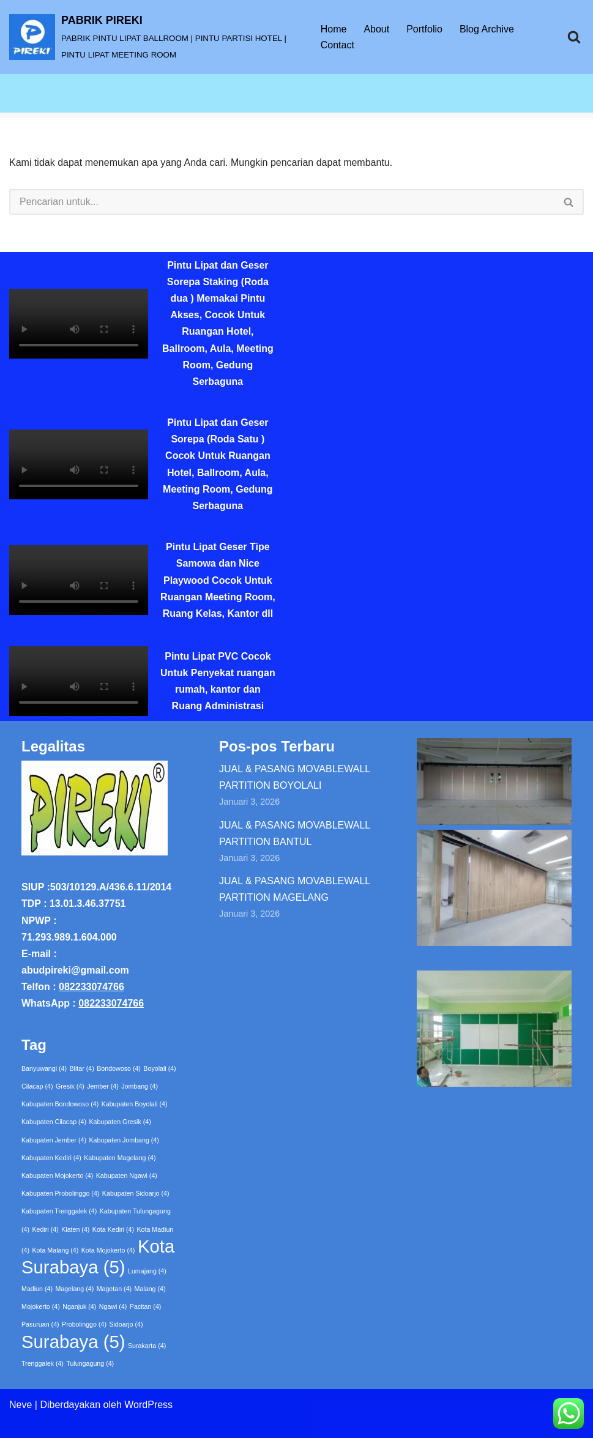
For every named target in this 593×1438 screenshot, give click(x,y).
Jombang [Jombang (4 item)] (139, 1086)
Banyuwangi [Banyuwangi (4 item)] (44, 1068)
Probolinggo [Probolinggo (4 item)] (84, 1324)
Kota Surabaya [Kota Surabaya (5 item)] (97, 1256)
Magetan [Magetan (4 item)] (114, 1288)
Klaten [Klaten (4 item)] (75, 1229)
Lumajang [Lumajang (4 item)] (147, 1271)
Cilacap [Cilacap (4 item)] (37, 1086)
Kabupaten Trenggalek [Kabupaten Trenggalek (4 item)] (59, 1211)
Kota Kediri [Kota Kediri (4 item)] (113, 1229)
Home (334, 29)
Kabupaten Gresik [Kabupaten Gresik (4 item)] (120, 1121)
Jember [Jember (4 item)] (103, 1086)
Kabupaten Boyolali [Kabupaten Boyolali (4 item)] (135, 1104)
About (376, 29)
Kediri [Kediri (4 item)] (45, 1229)
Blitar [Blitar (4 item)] (82, 1068)
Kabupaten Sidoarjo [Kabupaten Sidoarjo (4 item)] (136, 1193)
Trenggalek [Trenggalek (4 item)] (42, 1363)
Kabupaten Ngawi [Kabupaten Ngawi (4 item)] (126, 1175)
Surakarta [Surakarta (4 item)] (147, 1345)
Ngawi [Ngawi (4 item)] (113, 1306)
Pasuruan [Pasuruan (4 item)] (40, 1324)
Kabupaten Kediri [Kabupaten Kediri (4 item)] (51, 1157)
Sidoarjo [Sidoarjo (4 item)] (126, 1324)
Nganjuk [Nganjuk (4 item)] (79, 1306)
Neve (20, 1404)
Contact (337, 45)
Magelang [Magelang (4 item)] (74, 1288)
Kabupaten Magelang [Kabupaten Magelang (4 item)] (119, 1157)
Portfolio (424, 29)
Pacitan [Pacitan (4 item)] (146, 1306)
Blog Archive (487, 29)
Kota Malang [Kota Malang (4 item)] (55, 1250)
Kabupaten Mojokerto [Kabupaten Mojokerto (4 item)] (57, 1175)
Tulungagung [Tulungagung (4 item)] (90, 1363)
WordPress (148, 1404)
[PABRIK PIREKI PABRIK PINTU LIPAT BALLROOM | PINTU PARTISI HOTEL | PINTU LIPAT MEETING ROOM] (154, 37)
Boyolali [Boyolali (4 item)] (159, 1068)
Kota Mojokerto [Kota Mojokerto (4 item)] (108, 1250)
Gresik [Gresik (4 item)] (70, 1086)
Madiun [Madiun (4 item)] (37, 1288)
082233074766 (91, 987)
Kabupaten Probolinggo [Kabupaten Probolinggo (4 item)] (60, 1193)
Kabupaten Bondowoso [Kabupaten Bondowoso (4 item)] (60, 1104)
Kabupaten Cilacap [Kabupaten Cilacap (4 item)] (53, 1121)
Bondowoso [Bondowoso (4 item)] (119, 1068)
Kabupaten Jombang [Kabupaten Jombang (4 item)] (124, 1140)
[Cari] (574, 36)
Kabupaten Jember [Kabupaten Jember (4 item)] (53, 1140)
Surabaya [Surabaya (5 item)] (73, 1342)
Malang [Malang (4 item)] (150, 1288)
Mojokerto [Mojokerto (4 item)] (40, 1306)
